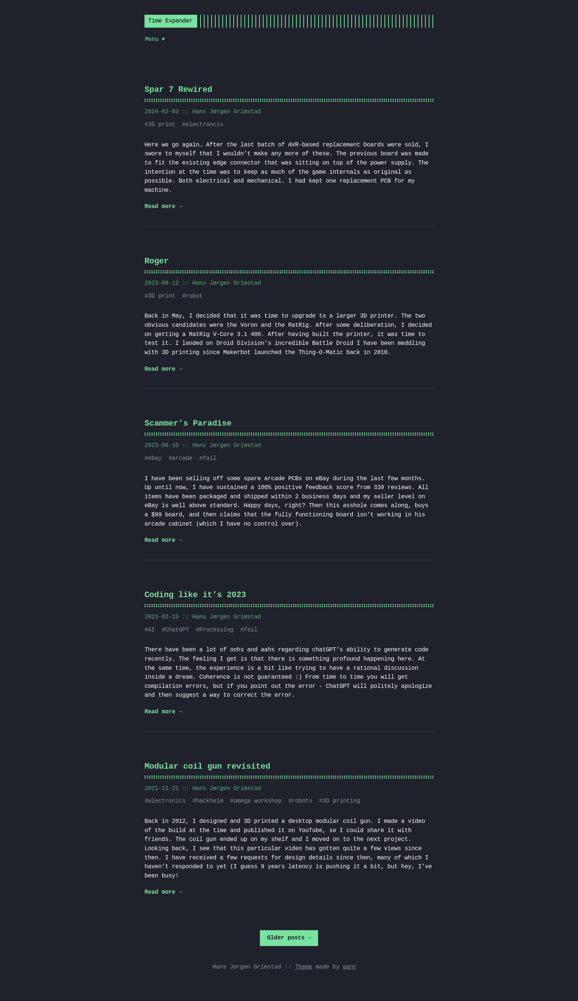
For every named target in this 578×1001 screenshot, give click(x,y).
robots (302, 801)
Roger (156, 261)
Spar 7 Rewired (178, 90)
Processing (216, 630)
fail (209, 458)
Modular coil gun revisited (207, 766)
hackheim (209, 801)
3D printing (341, 801)
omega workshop (257, 801)
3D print (161, 125)
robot (193, 296)
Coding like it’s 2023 (195, 595)
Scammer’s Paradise (187, 423)
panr (349, 967)
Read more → (163, 206)
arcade (182, 458)
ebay (154, 458)
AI (151, 630)
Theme (303, 967)
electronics (166, 801)
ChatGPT (177, 630)
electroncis (204, 125)
